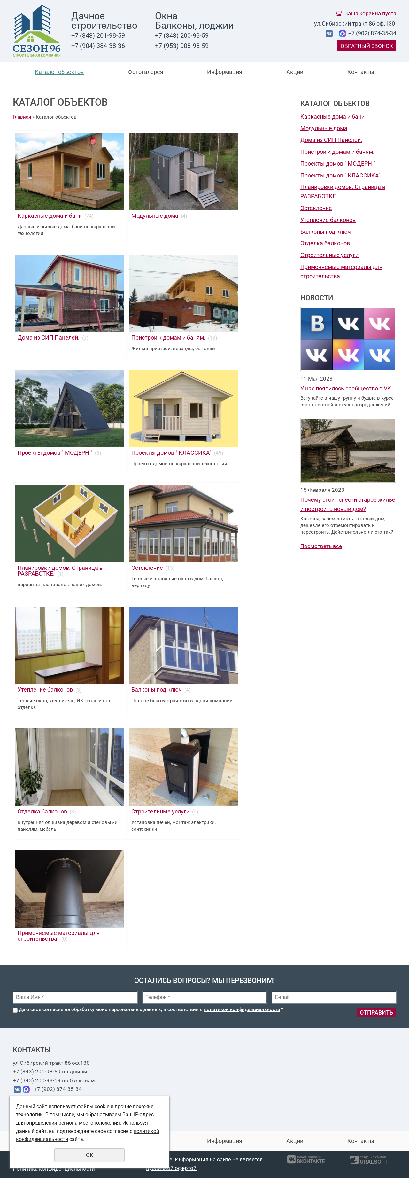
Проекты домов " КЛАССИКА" (340, 175)
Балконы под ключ (325, 231)
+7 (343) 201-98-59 (98, 35)
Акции (294, 71)
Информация (224, 71)
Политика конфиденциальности (54, 1169)
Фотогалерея (145, 71)
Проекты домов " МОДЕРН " (337, 163)
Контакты (360, 71)
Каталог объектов (59, 71)
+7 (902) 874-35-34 (371, 33)
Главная (22, 117)
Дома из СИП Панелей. (331, 140)
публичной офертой (171, 1168)
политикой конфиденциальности (242, 1009)
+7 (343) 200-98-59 (182, 35)
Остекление (316, 208)
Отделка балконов (325, 243)
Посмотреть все (321, 546)
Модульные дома (323, 128)
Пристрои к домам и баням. (337, 151)
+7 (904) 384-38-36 (98, 46)
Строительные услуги (329, 255)
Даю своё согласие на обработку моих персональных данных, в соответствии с (151, 1009)
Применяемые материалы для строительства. (59, 936)
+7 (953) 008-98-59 (182, 46)
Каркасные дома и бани (332, 116)
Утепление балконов (328, 219)
